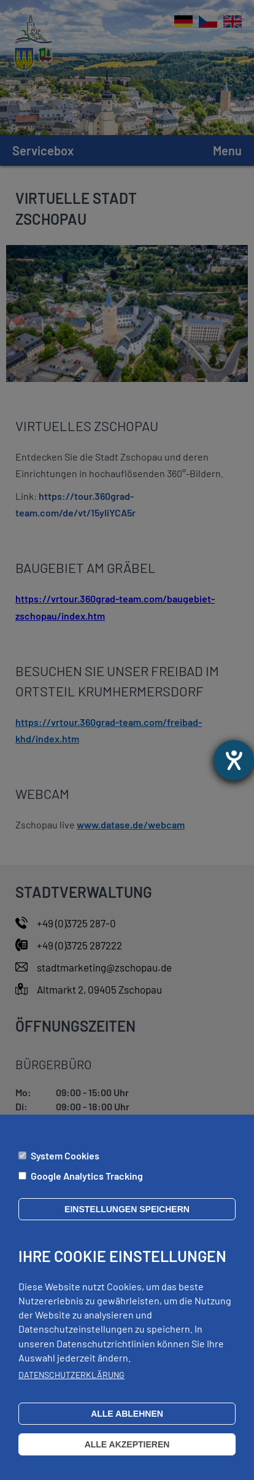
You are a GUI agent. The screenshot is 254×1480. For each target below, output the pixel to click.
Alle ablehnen (127, 1425)
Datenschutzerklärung (71, 1386)
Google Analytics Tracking (87, 1187)
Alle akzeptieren (127, 1456)
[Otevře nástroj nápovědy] (234, 760)
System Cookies (65, 1167)
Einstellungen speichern (127, 1221)
